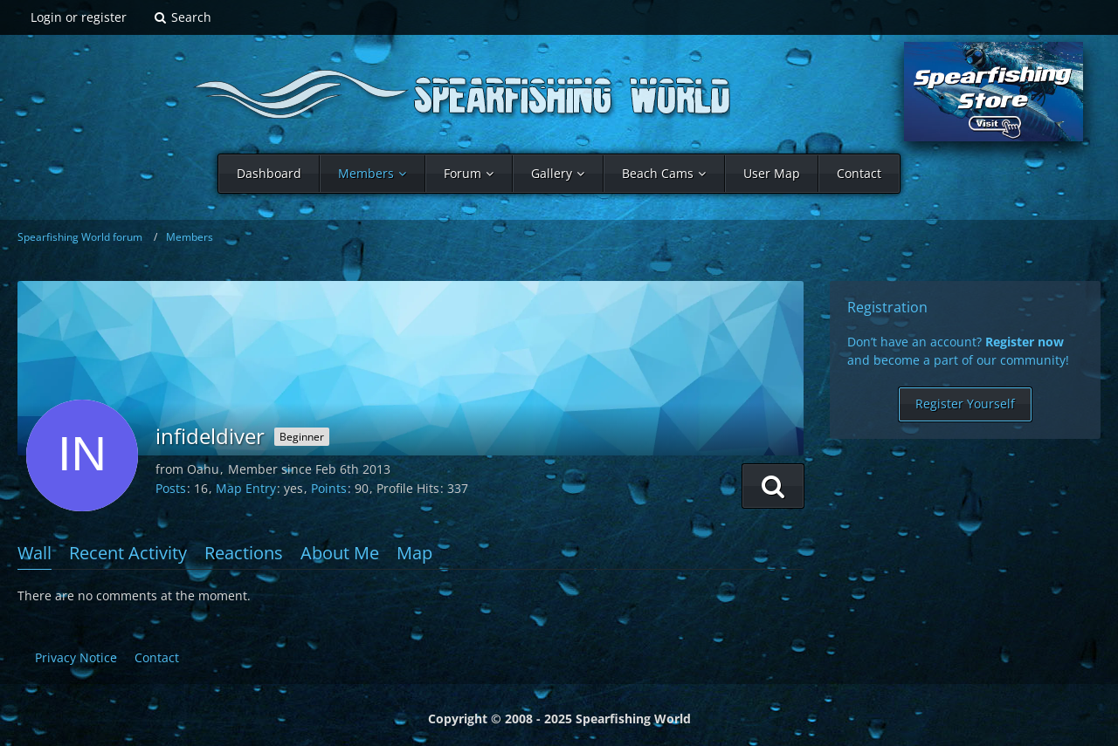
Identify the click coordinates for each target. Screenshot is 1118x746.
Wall (34, 553)
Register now (1024, 341)
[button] (773, 486)
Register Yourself (965, 403)
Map (414, 553)
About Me (339, 553)
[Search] (182, 17)
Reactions (243, 553)
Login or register (79, 17)
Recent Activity (128, 553)
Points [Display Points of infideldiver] (329, 488)
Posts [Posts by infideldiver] (170, 488)
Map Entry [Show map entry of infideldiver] (246, 488)
